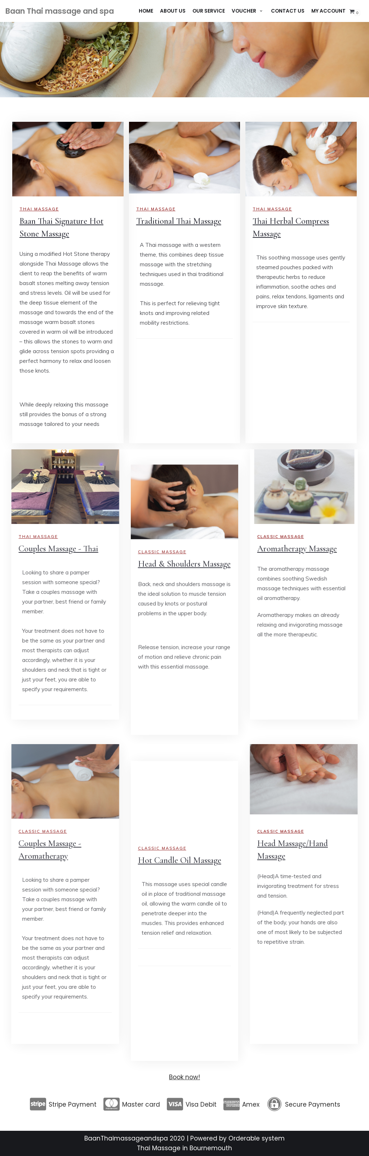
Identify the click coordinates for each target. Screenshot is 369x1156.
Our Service (208, 11)
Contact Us (287, 11)
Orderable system (256, 1138)
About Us (173, 11)
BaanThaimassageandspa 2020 (134, 1138)
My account (328, 11)
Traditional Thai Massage (178, 221)
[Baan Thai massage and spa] (59, 11)
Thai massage (39, 209)
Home (146, 11)
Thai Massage (155, 209)
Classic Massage (162, 1126)
